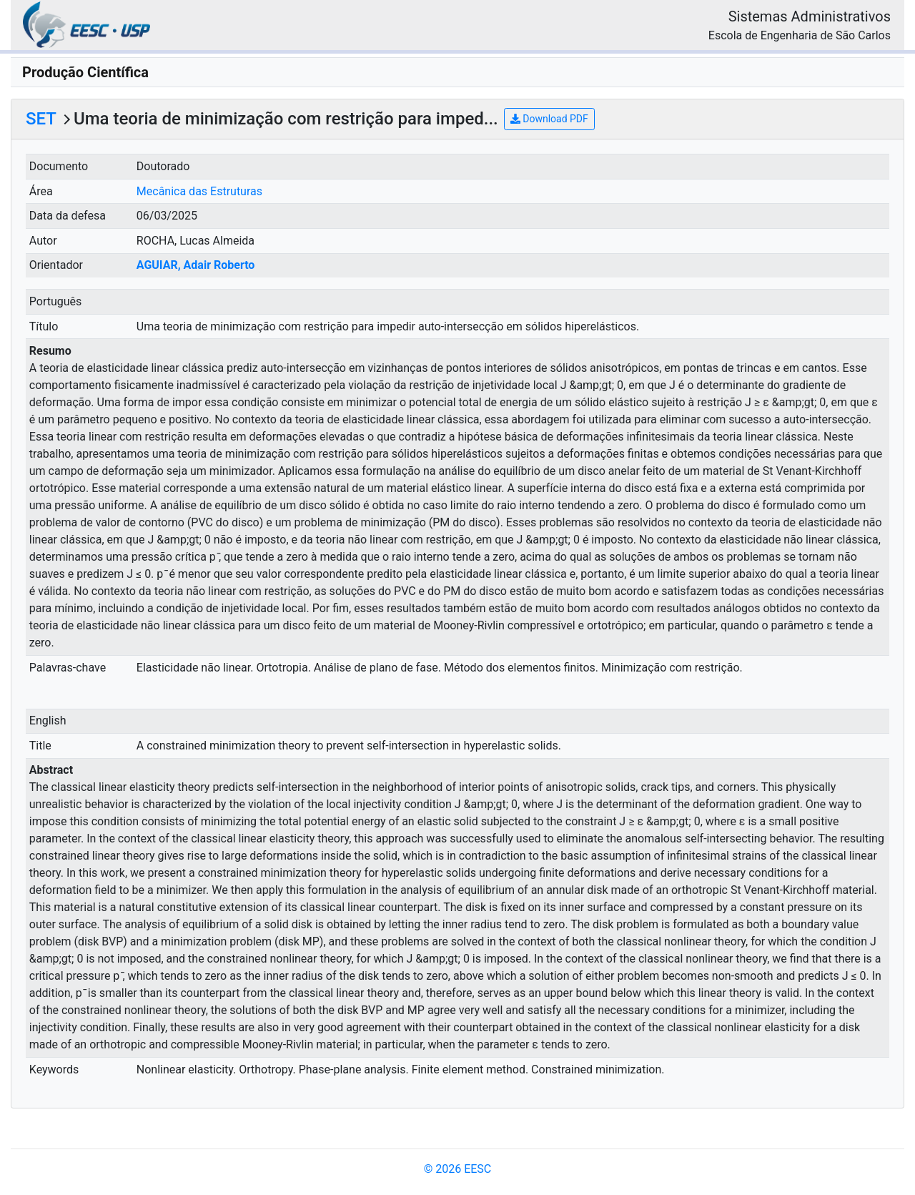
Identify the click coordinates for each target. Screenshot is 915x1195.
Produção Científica (85, 72)
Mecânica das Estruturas (199, 191)
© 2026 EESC (458, 1169)
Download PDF (549, 118)
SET (41, 119)
